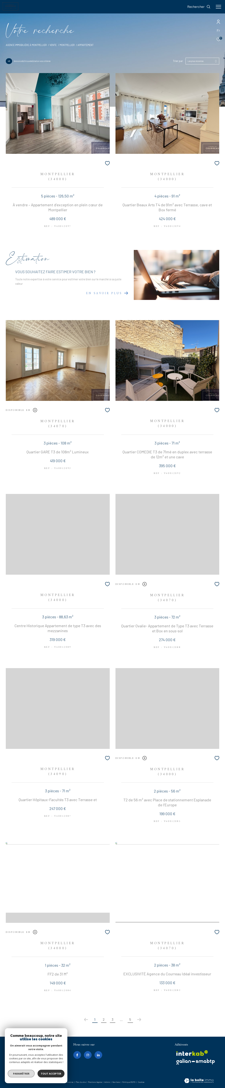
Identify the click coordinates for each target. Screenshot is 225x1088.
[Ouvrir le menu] (218, 6)
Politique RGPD (129, 1082)
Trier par (178, 60)
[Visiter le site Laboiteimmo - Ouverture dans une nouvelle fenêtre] (199, 1081)
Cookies (141, 1082)
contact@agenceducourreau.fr (26, 1058)
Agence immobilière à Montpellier (26, 45)
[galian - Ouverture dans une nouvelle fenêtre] (195, 1062)
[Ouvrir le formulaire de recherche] (199, 7)
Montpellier (67, 45)
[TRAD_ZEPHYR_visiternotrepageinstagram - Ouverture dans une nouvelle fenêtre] (88, 1055)
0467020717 (15, 1053)
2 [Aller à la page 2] (104, 1019)
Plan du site (81, 1082)
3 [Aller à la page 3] (112, 1019)
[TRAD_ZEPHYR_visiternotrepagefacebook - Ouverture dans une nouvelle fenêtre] (77, 1055)
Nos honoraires (67, 1082)
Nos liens (116, 1082)
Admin (107, 1082)
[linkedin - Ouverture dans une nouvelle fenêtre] (98, 1055)
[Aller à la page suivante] (139, 1019)
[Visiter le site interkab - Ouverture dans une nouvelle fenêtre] (192, 1053)
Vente (53, 45)
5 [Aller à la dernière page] (130, 1019)
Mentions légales (95, 1082)
